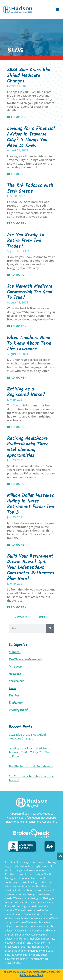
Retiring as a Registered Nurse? (26, 392)
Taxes (12, 688)
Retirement (16, 681)
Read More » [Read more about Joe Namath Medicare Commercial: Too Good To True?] (16, 326)
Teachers (15, 695)
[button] (57, 9)
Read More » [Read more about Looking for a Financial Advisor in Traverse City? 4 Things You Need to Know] (16, 174)
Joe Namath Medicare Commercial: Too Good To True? (29, 292)
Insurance (15, 666)
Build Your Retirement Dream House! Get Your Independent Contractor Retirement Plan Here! (31, 568)
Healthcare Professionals (25, 659)
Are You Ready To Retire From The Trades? (25, 240)
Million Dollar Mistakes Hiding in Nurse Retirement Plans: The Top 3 (30, 504)
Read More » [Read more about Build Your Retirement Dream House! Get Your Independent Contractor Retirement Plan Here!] (16, 607)
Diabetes (14, 652)
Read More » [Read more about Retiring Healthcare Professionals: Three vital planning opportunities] (16, 484)
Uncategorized (18, 710)
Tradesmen (16, 703)
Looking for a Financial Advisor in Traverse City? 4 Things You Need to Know (31, 137)
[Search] (50, 628)
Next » (43, 617)
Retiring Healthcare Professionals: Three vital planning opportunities (28, 447)
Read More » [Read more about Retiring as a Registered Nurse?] (16, 427)
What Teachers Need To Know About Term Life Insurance (29, 343)
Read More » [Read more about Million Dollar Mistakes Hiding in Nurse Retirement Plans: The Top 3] (16, 545)
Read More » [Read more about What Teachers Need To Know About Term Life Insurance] (16, 377)
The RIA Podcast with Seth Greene (30, 188)
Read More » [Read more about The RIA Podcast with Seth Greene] (16, 223)
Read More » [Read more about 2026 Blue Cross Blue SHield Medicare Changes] (16, 117)
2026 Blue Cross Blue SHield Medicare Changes (29, 75)
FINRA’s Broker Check (31, 975)
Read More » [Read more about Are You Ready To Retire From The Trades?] (16, 275)
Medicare (15, 674)
